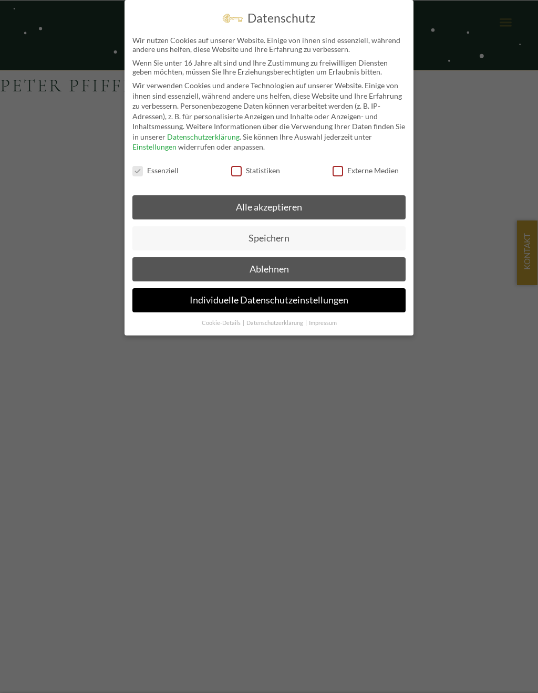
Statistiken (255, 169)
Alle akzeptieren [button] (269, 206)
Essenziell (155, 169)
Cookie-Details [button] (222, 322)
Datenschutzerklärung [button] (275, 322)
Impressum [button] (323, 322)
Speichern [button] (269, 237)
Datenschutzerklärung (203, 136)
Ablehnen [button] (269, 268)
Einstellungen (154, 146)
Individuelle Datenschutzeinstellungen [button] (269, 299)
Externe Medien (366, 169)
